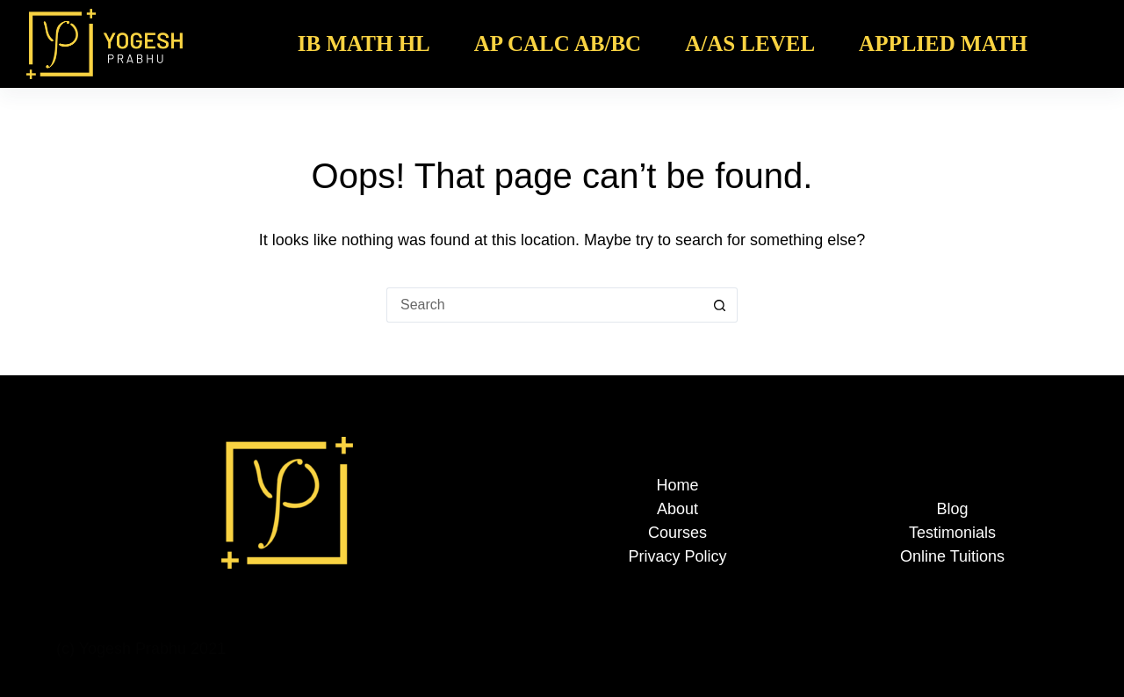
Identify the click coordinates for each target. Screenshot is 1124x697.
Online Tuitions (952, 556)
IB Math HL (364, 43)
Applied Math (943, 43)
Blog (952, 509)
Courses (677, 532)
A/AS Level (750, 43)
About (677, 509)
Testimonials (952, 532)
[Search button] (720, 305)
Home (677, 485)
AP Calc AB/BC (557, 43)
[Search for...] (544, 305)
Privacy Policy (677, 556)
